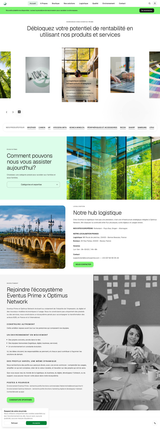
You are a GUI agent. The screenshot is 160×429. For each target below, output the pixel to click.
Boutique (55, 3)
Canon (42, 127)
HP (49, 127)
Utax (152, 127)
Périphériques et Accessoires (102, 127)
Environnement (109, 3)
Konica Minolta (77, 127)
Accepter (36, 423)
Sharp (132, 127)
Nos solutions (69, 3)
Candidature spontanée (20, 400)
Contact (122, 3)
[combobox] (33, 185)
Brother (31, 127)
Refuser (14, 423)
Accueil (33, 3)
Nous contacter (83, 264)
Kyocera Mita (60, 127)
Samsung (142, 127)
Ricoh (123, 127)
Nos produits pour (15, 127)
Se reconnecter (146, 10)
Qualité (95, 3)
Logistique (83, 3)
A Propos (44, 3)
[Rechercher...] (149, 3)
